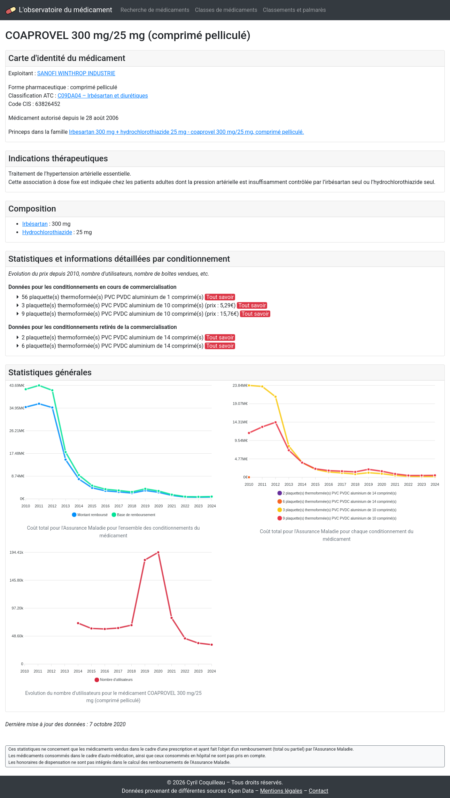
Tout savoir (220, 297)
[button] (89, 514)
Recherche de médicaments (155, 10)
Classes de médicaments (226, 10)
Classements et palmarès (294, 10)
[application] (113, 450)
